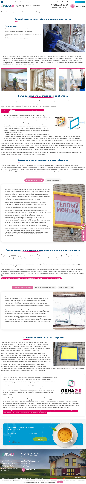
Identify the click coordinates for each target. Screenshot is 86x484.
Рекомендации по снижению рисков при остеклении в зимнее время (23, 34)
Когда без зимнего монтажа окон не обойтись (18, 29)
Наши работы (61, 2)
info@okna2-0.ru (25, 463)
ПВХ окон (12, 110)
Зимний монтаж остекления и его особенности (18, 31)
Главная (3, 12)
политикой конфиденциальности (16, 442)
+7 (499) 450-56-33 (58, 5)
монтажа (13, 255)
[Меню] (4, 2)
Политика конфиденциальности (22, 478)
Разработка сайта (80, 478)
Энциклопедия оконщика (14, 12)
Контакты (70, 2)
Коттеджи (36, 2)
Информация (50, 2)
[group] (14, 79)
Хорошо (60, 482)
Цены (42, 2)
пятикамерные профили (8, 149)
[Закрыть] (85, 222)
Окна (16, 2)
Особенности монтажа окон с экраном (16, 38)
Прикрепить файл (13, 437)
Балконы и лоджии (25, 2)
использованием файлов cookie (32, 482)
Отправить (40, 439)
